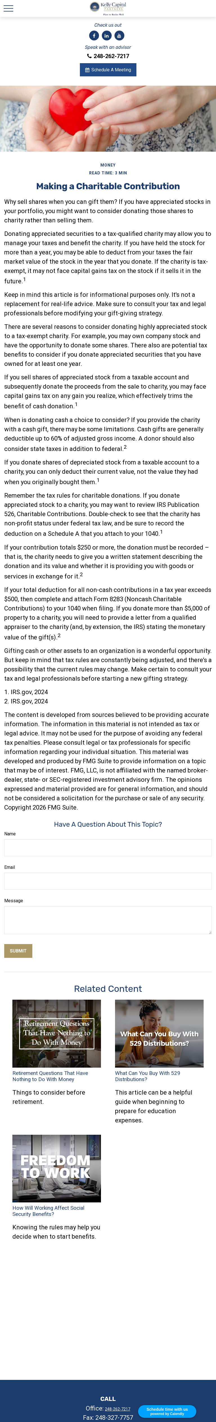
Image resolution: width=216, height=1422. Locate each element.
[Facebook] (94, 35)
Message (13, 900)
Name (10, 834)
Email (9, 867)
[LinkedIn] (107, 35)
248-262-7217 (108, 56)
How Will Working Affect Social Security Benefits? (48, 1211)
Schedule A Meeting (108, 69)
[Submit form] (18, 951)
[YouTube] (119, 35)
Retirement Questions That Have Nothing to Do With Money (50, 1076)
